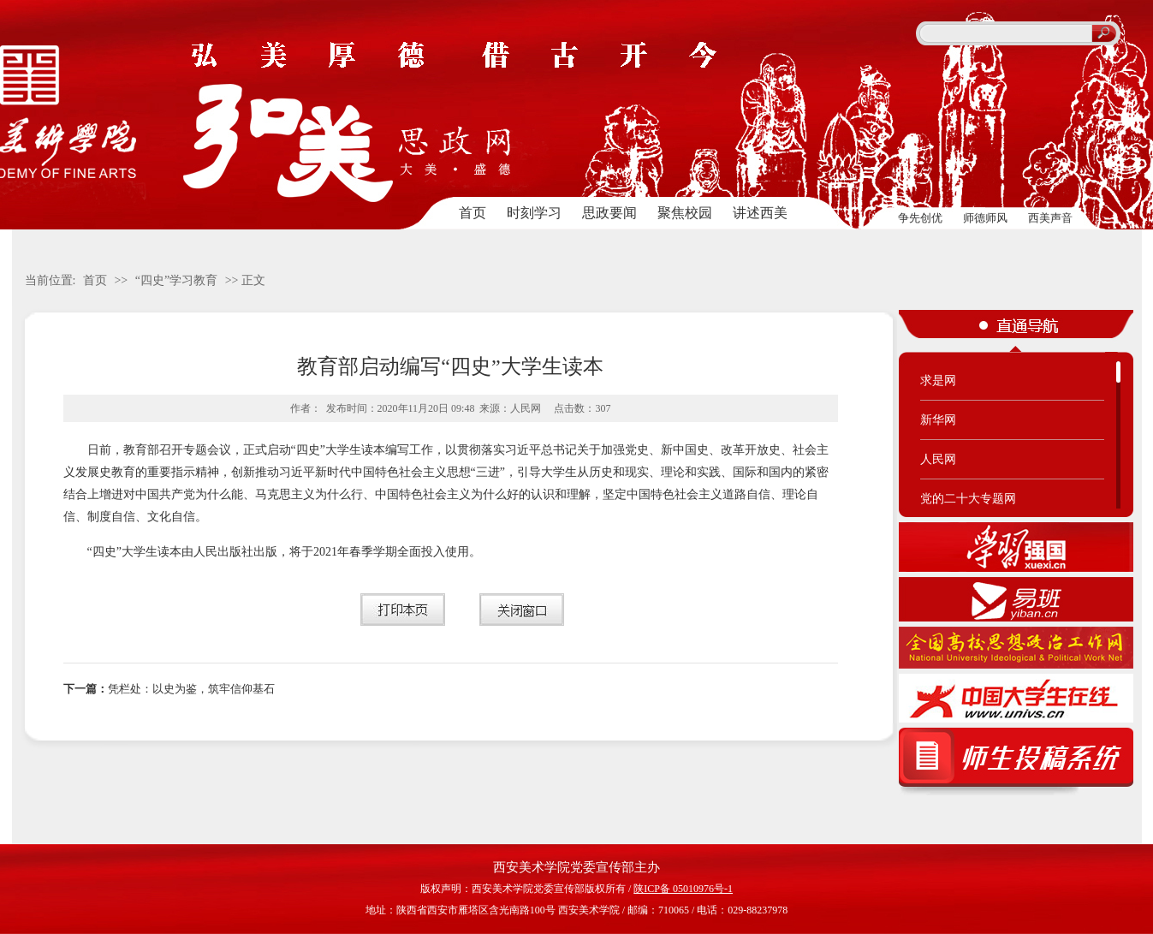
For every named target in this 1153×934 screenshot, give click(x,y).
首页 (472, 212)
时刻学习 (534, 212)
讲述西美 (760, 212)
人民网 (938, 459)
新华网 (938, 419)
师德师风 (985, 217)
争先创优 (920, 217)
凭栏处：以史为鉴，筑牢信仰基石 (169, 688)
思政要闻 (609, 212)
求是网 (938, 380)
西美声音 (1050, 217)
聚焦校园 (684, 212)
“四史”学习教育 (176, 280)
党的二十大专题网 (968, 498)
